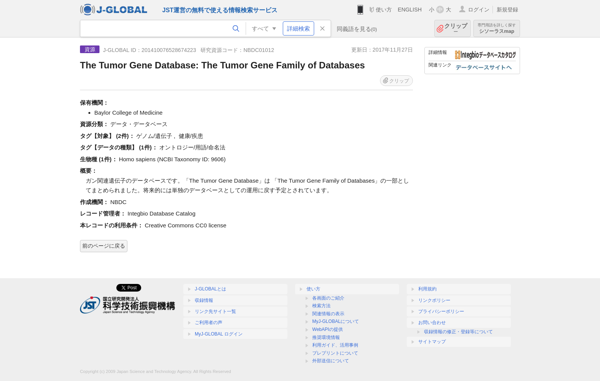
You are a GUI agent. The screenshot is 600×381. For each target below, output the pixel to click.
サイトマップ (432, 341)
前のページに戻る (103, 246)
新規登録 (507, 9)
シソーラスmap (497, 28)
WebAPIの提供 (327, 329)
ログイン (478, 9)
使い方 (384, 9)
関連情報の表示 (328, 313)
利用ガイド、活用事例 (335, 345)
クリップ (455, 28)
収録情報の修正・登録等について (458, 331)
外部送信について (330, 360)
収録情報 (204, 300)
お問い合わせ (432, 322)
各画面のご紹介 (328, 298)
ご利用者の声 (208, 322)
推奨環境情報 (326, 337)
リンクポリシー (434, 300)
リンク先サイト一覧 (215, 311)
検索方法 (321, 305)
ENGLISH (410, 9)
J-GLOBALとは (210, 289)
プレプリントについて (335, 353)
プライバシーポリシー (441, 311)
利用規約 (427, 289)
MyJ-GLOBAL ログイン (219, 334)
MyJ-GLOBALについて (335, 321)
